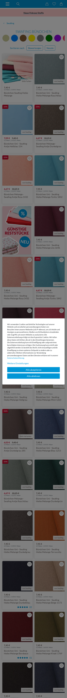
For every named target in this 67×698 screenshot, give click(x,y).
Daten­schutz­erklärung (15, 358)
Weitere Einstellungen (18, 363)
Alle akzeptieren (33, 369)
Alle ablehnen (33, 376)
